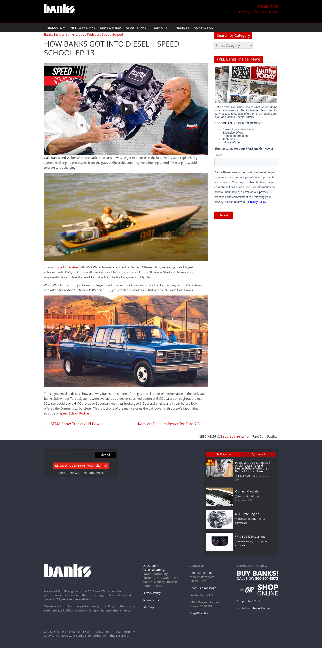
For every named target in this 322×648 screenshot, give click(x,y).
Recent (258, 454)
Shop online (245, 601)
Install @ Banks (82, 28)
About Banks (136, 28)
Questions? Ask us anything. (154, 568)
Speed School (112, 34)
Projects (182, 28)
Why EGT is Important (250, 536)
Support (160, 28)
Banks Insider (54, 34)
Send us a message (203, 588)
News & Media (110, 28)
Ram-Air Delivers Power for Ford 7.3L (172, 423)
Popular (223, 454)
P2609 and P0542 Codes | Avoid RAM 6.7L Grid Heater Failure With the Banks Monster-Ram (252, 467)
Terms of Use (152, 600)
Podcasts (94, 34)
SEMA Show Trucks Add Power (74, 423)
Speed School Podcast (75, 413)
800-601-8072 (233, 436)
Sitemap (148, 607)
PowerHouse (261, 608)
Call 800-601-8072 (202, 573)
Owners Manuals (247, 491)
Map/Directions (200, 613)
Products (54, 28)
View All (105, 454)
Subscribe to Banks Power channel (81, 465)
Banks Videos (76, 34)
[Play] (126, 109)
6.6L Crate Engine (247, 514)
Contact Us (203, 28)
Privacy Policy (152, 593)
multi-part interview (64, 267)
